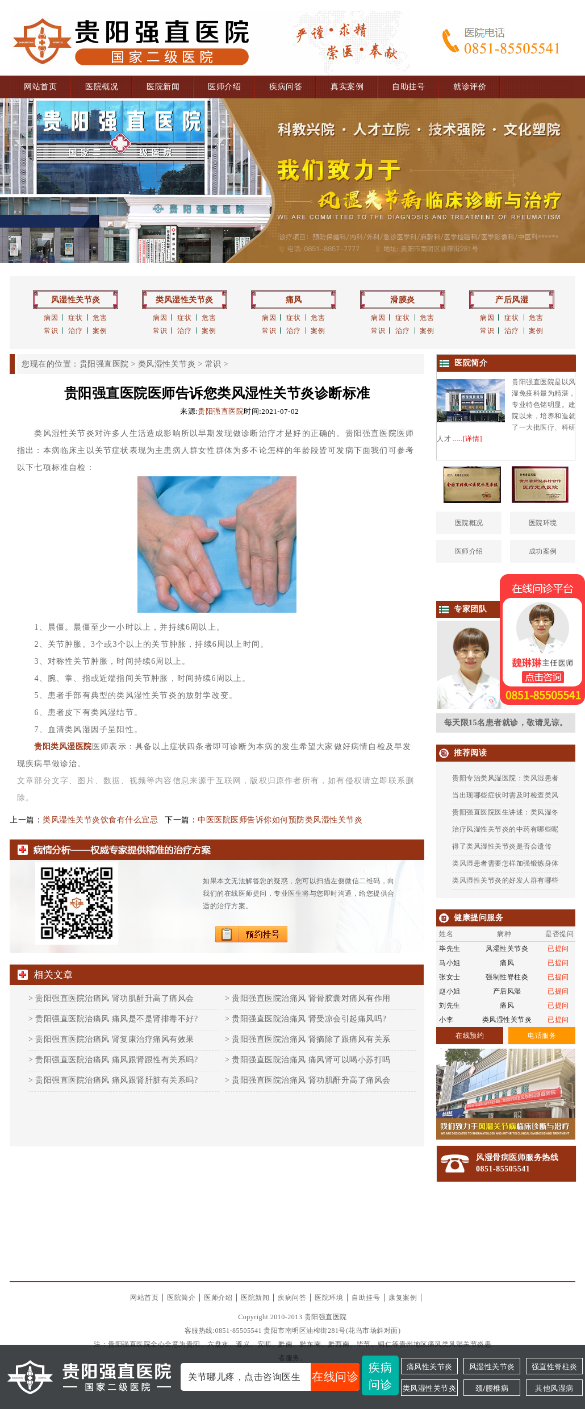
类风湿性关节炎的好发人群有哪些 (505, 880)
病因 (51, 318)
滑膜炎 (402, 300)
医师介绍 (224, 86)
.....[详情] (468, 439)
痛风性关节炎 (430, 1366)
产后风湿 (511, 300)
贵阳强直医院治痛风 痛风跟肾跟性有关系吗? (116, 1059)
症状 (75, 318)
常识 (51, 331)
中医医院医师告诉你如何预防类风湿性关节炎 (280, 820)
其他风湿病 (554, 1388)
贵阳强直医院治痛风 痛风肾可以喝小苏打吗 (311, 1059)
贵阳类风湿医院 (63, 746)
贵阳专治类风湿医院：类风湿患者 (505, 778)
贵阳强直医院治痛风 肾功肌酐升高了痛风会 (114, 998)
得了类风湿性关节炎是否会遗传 (501, 846)
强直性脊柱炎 (555, 1366)
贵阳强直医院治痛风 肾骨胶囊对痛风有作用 (311, 998)
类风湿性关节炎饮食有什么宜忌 (100, 820)
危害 (100, 318)
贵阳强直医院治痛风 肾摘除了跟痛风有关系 (311, 1039)
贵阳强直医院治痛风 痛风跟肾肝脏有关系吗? (116, 1080)
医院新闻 (163, 86)
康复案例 (402, 1298)
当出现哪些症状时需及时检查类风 (505, 795)
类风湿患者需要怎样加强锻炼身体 (505, 863)
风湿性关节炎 (76, 300)
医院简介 (181, 1298)
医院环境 (543, 523)
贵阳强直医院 (104, 364)
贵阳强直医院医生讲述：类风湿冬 (505, 812)
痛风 (294, 300)
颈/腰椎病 (491, 1388)
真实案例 (347, 86)
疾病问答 (285, 86)
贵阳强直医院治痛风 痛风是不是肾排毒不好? (116, 1019)
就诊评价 (469, 86)
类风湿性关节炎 (185, 300)
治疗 (75, 331)
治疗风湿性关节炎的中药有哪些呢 (505, 829)
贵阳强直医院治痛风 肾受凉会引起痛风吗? (309, 1019)
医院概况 (101, 86)
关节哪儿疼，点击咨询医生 (274, 1377)
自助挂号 (408, 86)
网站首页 (40, 86)
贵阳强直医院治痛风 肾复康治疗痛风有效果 (114, 1039)
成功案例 (543, 551)
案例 (100, 331)
